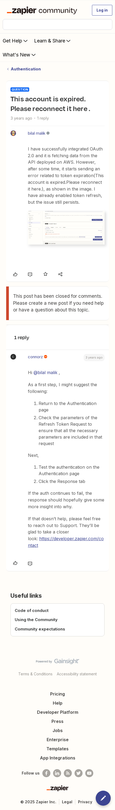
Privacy (85, 802)
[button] (102, 10)
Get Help (16, 40)
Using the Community (36, 619)
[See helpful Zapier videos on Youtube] (89, 773)
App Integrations (57, 758)
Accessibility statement (77, 674)
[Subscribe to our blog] (68, 773)
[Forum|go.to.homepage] (43, 10)
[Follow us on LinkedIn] (57, 773)
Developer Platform (57, 712)
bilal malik (36, 133)
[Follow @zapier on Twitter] (79, 773)
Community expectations (40, 629)
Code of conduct (32, 610)
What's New (20, 54)
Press (57, 721)
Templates (57, 748)
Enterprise (58, 739)
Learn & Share (53, 40)
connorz (35, 356)
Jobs (58, 730)
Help (57, 703)
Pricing (57, 694)
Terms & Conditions (35, 674)
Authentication (26, 68)
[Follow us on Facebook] (46, 773)
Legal (67, 802)
